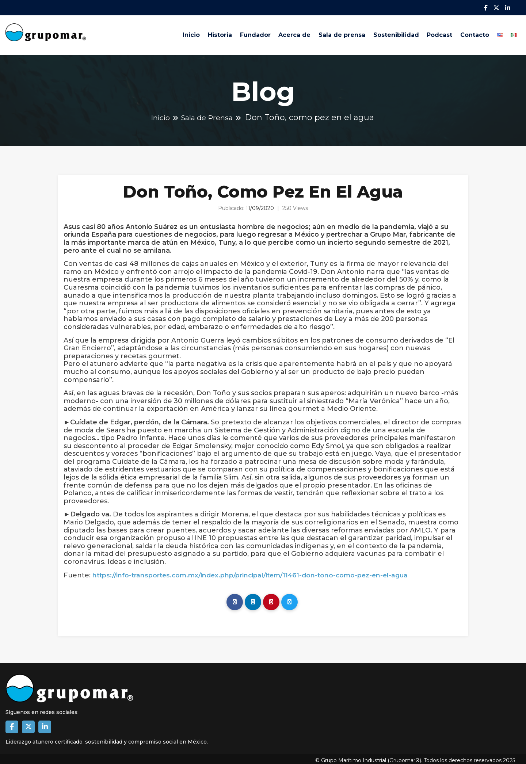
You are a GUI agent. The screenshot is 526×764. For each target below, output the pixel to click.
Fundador (232, 33)
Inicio (162, 33)
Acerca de (275, 33)
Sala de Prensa (208, 114)
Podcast (429, 33)
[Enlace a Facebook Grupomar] (11, 723)
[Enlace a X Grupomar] (28, 723)
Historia (194, 33)
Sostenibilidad (382, 33)
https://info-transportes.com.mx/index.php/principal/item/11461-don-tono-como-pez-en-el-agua (255, 572)
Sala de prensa (325, 33)
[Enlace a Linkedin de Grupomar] (44, 723)
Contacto (467, 33)
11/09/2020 (260, 205)
